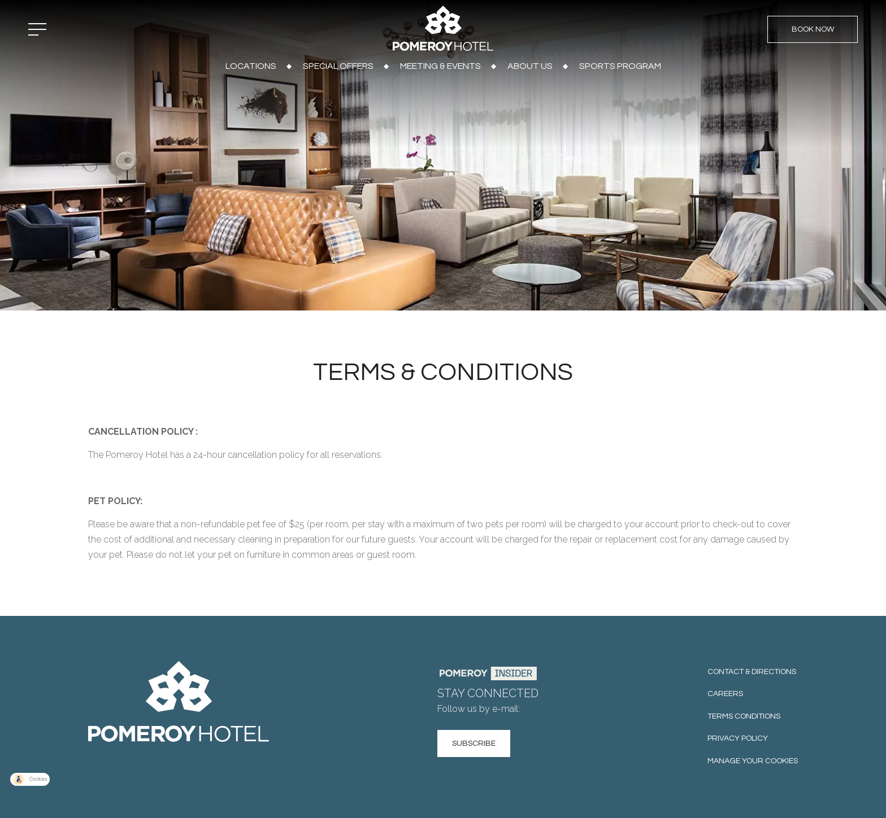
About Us (530, 66)
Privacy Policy (737, 738)
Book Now (813, 29)
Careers (725, 694)
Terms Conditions (743, 716)
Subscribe (474, 743)
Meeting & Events (440, 66)
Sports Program (620, 66)
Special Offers (338, 66)
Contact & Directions (751, 672)
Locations (250, 66)
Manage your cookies (752, 761)
